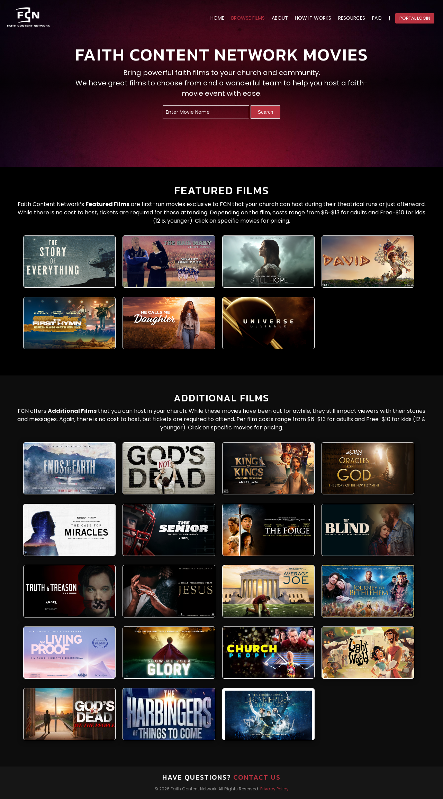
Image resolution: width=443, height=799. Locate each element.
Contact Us (257, 777)
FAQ (377, 18)
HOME (217, 18)
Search (265, 112)
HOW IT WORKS (313, 18)
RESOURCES (351, 18)
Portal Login (414, 18)
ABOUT (280, 18)
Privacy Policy (274, 789)
